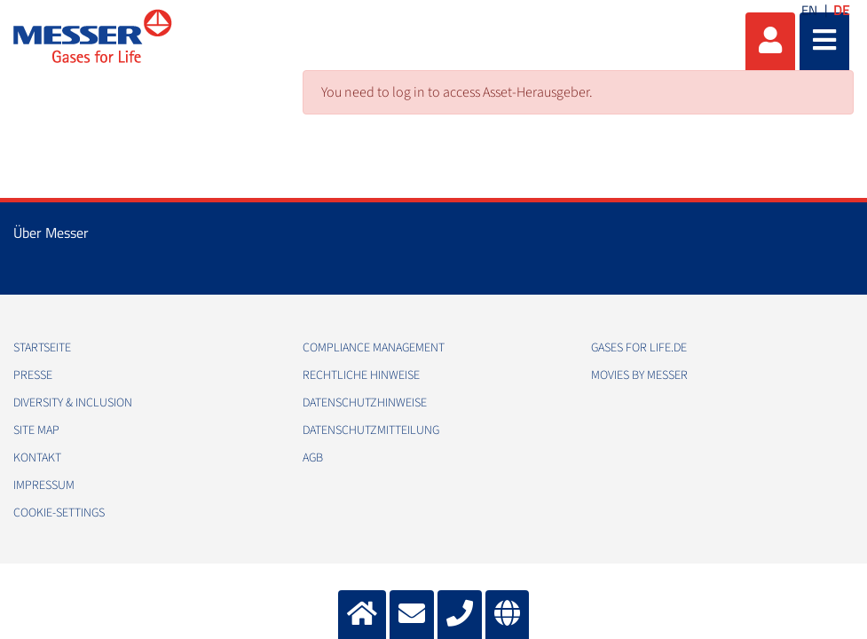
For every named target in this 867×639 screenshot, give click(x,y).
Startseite (42, 348)
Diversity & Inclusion (72, 403)
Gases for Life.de (639, 348)
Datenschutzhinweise (365, 403)
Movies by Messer (639, 375)
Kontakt (37, 458)
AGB (313, 458)
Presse (32, 375)
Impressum (44, 485)
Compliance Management (374, 348)
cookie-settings (59, 513)
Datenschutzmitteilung (371, 430)
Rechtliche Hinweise (361, 375)
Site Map (36, 430)
